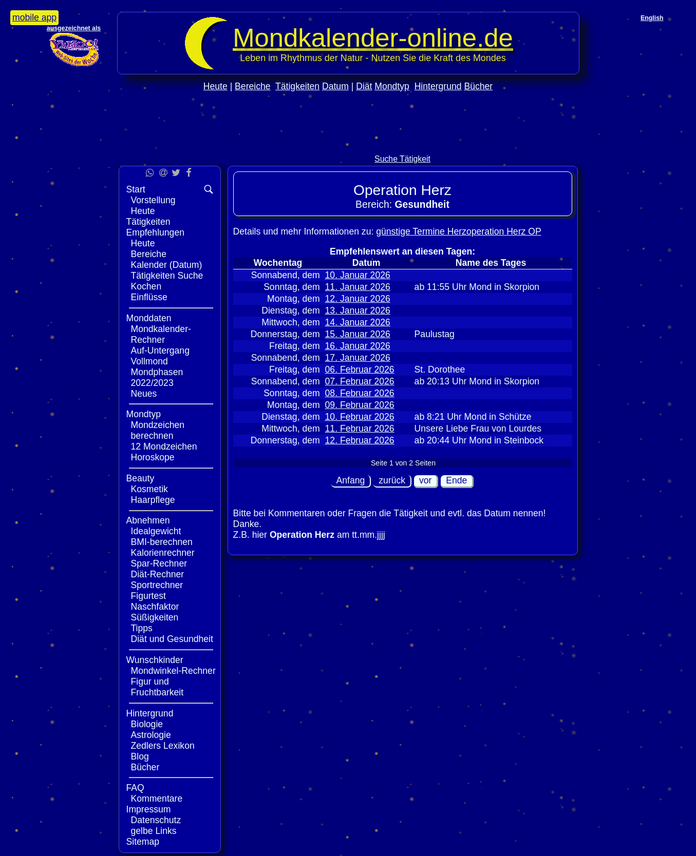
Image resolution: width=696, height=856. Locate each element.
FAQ (135, 788)
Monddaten (149, 318)
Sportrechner (157, 585)
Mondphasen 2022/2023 (157, 377)
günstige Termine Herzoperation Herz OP (458, 231)
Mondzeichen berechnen (158, 430)
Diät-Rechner (157, 574)
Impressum (148, 809)
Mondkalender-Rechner (161, 334)
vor (425, 480)
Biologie (147, 724)
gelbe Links (154, 831)
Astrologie (151, 735)
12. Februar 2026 (359, 440)
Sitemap (143, 841)
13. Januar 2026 (357, 310)
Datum (335, 86)
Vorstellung (153, 200)
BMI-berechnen (162, 542)
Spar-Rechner (159, 563)
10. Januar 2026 (357, 275)
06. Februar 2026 (359, 369)
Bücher (478, 86)
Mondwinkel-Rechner (173, 671)
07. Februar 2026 (359, 381)
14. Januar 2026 (357, 322)
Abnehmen (148, 520)
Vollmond (149, 361)
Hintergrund (438, 86)
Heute (215, 86)
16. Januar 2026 (357, 346)
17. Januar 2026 (357, 358)
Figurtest (148, 596)
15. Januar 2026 (357, 334)
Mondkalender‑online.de (373, 37)
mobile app (34, 17)
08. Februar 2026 (359, 393)
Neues (144, 393)
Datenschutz (156, 820)
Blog (140, 756)
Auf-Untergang (160, 350)
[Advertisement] (348, 144)
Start (135, 189)
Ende (456, 480)
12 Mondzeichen (164, 446)
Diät (364, 86)
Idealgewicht (156, 531)
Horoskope (153, 457)
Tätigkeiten (297, 86)
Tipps (142, 628)
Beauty (140, 478)
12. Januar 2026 (357, 299)
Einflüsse (149, 297)
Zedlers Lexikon (163, 746)
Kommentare (157, 798)
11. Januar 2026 (357, 287)
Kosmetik (149, 489)
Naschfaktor (155, 606)
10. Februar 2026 (359, 417)
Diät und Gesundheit (172, 639)
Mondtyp (391, 86)
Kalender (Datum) (166, 265)
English (652, 18)
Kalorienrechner (163, 553)
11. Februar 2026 (359, 428)
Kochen (146, 286)
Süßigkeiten (155, 617)
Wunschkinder (154, 660)
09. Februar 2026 (359, 405)
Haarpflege (153, 500)
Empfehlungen (155, 232)
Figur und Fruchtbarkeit (157, 686)
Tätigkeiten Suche (167, 275)
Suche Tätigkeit (402, 158)
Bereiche (252, 86)
